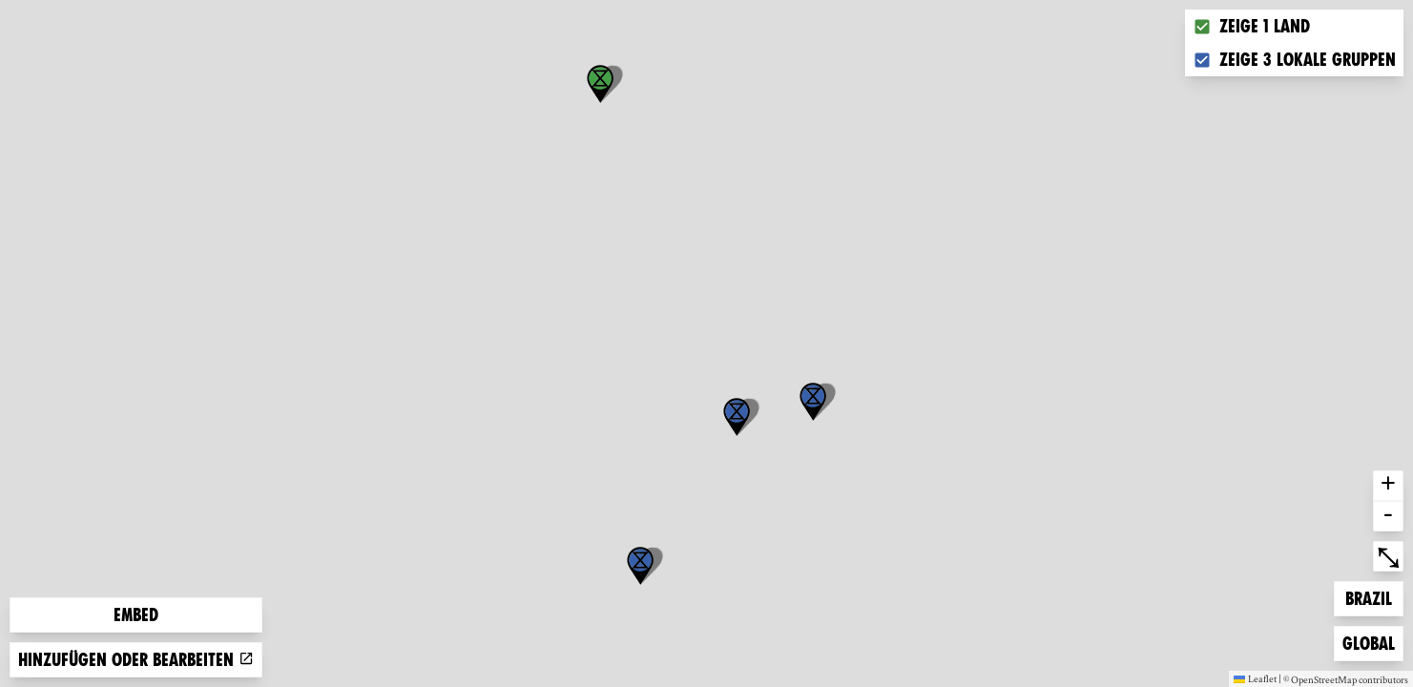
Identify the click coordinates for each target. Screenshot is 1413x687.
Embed (136, 615)
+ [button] (1388, 485)
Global (1372, 642)
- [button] (1388, 516)
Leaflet (1255, 678)
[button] (640, 566)
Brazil (1373, 597)
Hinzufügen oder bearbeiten (136, 660)
